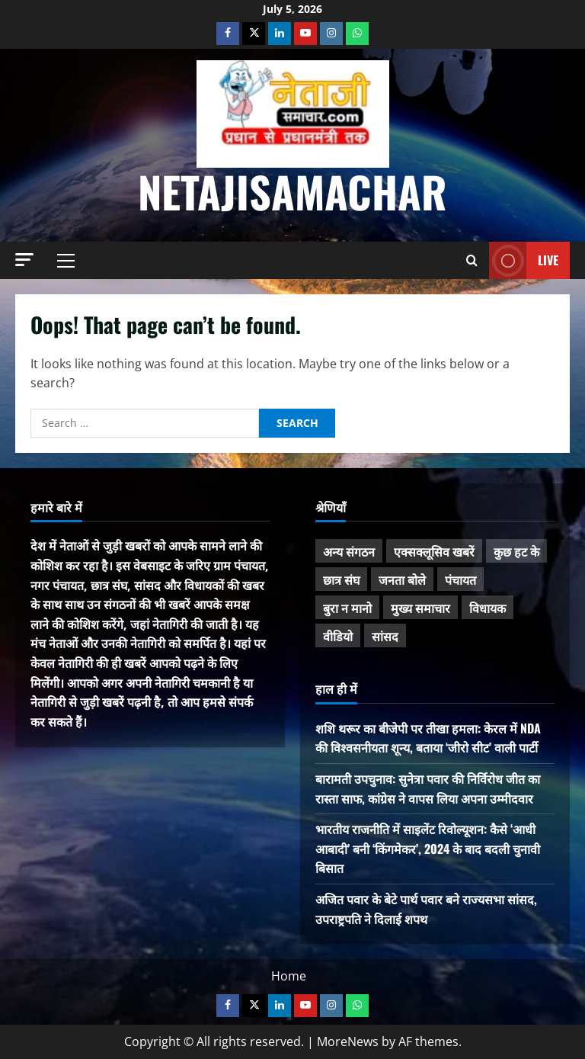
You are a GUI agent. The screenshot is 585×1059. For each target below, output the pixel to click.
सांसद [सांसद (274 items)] (385, 636)
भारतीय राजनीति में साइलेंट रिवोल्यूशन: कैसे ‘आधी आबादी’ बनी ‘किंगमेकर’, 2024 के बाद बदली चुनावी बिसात (427, 848)
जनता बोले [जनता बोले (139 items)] (402, 579)
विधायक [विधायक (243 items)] (487, 607)
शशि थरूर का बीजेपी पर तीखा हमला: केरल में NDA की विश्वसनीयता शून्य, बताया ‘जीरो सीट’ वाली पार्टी (428, 738)
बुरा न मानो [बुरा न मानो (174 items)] (347, 607)
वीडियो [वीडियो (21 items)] (338, 636)
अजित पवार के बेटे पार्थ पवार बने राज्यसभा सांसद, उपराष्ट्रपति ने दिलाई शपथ (426, 909)
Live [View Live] (523, 260)
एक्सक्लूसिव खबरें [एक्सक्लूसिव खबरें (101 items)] (434, 551)
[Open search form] (472, 260)
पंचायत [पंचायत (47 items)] (460, 579)
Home (288, 976)
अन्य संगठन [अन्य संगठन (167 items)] (349, 551)
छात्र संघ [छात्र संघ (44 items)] (341, 579)
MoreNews (348, 1041)
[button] (24, 259)
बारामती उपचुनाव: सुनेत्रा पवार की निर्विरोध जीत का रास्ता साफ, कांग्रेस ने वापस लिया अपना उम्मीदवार (427, 788)
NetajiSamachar (292, 191)
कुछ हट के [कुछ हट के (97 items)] (516, 551)
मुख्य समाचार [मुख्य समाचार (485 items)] (420, 607)
